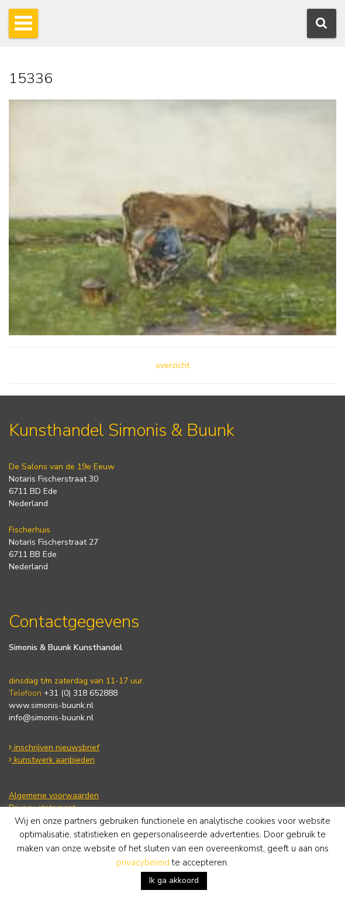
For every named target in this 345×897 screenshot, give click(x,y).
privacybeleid (143, 862)
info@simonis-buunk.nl (51, 717)
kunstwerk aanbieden (52, 759)
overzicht (172, 365)
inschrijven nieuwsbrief (54, 747)
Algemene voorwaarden (54, 795)
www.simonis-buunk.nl (51, 705)
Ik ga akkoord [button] (174, 880)
